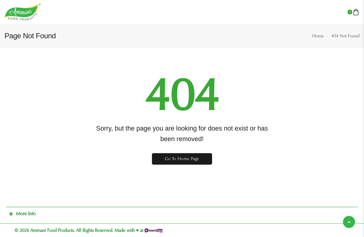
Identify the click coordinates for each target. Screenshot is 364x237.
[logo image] (23, 11)
